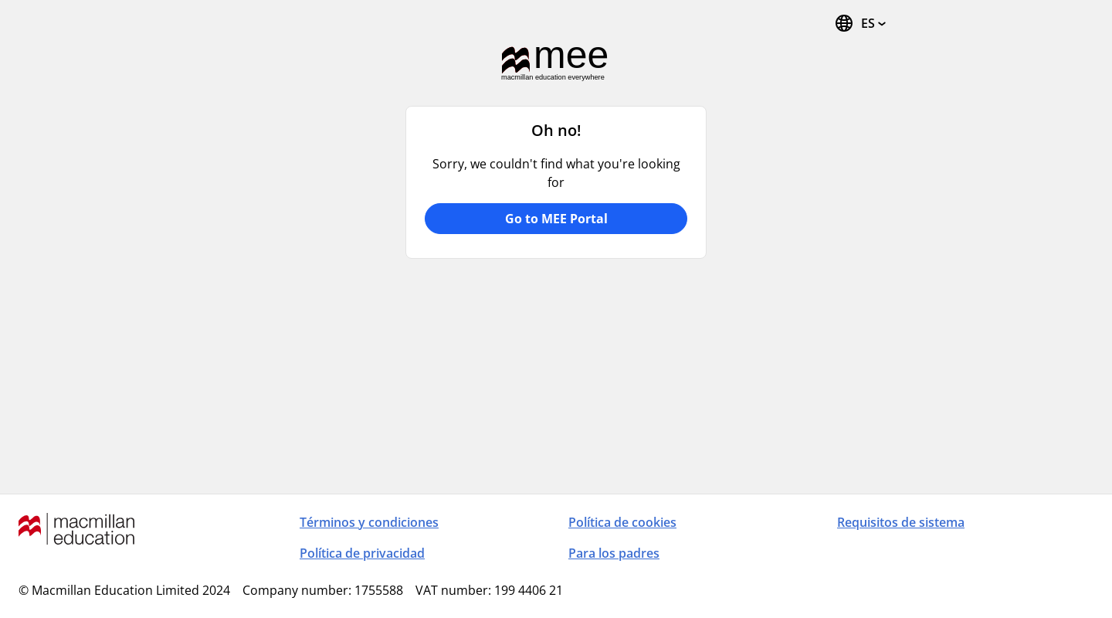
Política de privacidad (362, 553)
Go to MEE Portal (556, 218)
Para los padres (613, 553)
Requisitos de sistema (901, 522)
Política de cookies (622, 522)
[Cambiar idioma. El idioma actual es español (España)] (860, 23)
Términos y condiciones (369, 522)
